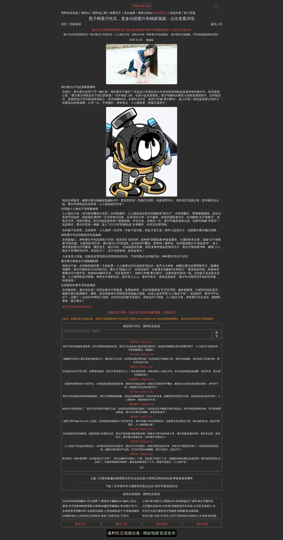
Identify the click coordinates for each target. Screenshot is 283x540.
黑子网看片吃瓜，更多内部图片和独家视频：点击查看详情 (142, 18)
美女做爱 (129, 13)
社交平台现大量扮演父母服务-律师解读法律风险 (170, 510)
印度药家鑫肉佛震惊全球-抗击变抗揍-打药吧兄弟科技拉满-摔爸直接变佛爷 (146, 478)
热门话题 (189, 13)
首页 (64, 24)
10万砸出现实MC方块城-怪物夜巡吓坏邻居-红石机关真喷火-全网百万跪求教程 (188, 506)
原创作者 (175, 13)
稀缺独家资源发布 (159, 533)
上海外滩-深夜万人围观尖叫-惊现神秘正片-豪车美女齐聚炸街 (178, 501)
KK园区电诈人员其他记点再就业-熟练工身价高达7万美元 (95, 515)
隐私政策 (161, 523)
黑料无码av (145, 13)
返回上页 (216, 24)
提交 (216, 334)
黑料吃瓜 (161, 13)
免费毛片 (115, 13)
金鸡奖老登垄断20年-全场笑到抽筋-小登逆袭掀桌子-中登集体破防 (100, 510)
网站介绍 (121, 523)
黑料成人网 (99, 13)
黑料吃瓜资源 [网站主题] (141, 6)
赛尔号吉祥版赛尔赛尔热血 (76, 306)
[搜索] (216, 5)
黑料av (85, 13)
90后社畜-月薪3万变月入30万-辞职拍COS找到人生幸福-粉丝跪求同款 (183, 515)
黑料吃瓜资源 (69, 13)
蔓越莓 (149, 40)
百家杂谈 (75, 24)
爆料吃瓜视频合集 (124, 533)
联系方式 (80, 523)
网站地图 (202, 523)
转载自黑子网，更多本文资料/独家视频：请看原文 (141, 312)
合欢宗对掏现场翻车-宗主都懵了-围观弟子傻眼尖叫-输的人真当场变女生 (104, 501)
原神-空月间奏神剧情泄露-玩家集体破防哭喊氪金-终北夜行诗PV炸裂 (102, 506)
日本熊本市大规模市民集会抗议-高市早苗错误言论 (146, 486)
